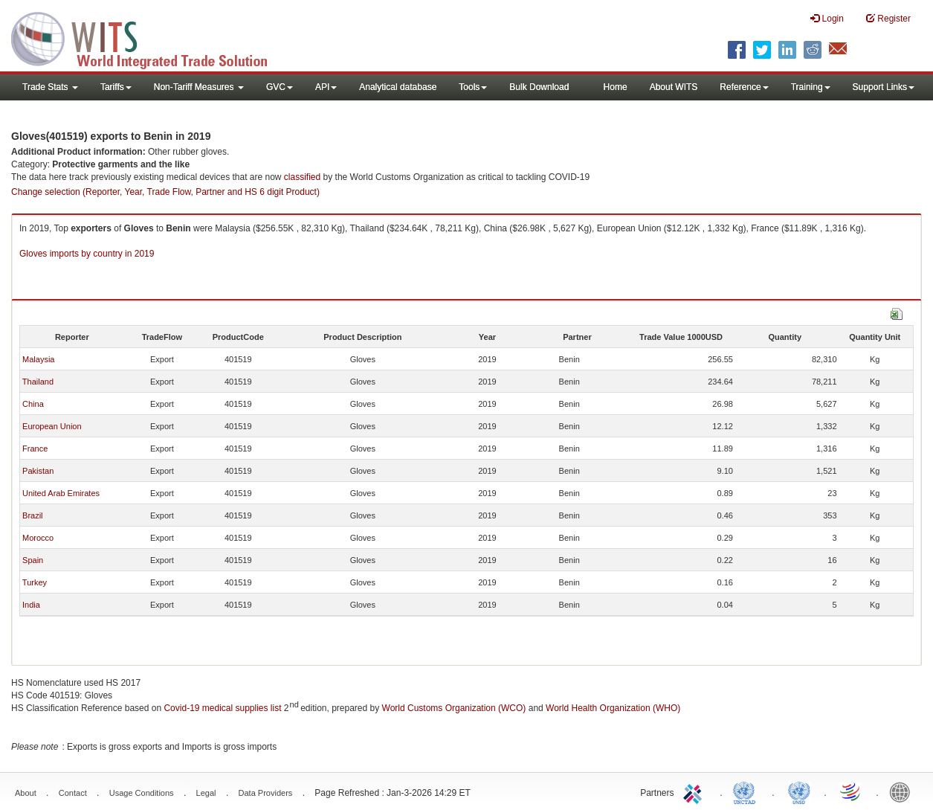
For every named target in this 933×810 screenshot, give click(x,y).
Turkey (34, 582)
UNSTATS (799, 791)
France (35, 448)
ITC (695, 791)
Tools (473, 87)
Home (615, 87)
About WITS (674, 87)
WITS (148, 37)
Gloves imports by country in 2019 (86, 253)
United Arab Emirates (61, 493)
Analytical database (397, 87)
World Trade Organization (851, 791)
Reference (744, 87)
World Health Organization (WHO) (613, 708)
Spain (32, 560)
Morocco (38, 537)
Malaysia (38, 359)
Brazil (32, 515)
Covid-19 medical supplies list (222, 708)
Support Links (883, 87)
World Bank (903, 791)
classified (302, 177)
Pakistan (38, 470)
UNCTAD (747, 791)
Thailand (38, 381)
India (31, 604)
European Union (52, 426)
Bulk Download (539, 87)
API (326, 87)
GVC (279, 87)
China (33, 403)
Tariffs (116, 87)
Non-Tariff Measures (199, 87)
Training (810, 87)
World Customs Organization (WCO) (454, 708)
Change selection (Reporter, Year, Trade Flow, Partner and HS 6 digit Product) (165, 192)
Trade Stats (50, 87)
